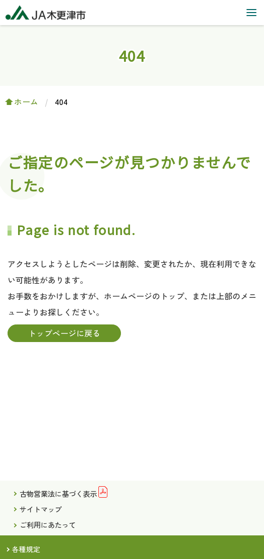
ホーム (26, 101)
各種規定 (26, 549)
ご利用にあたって (48, 524)
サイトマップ (41, 509)
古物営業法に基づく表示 (58, 493)
